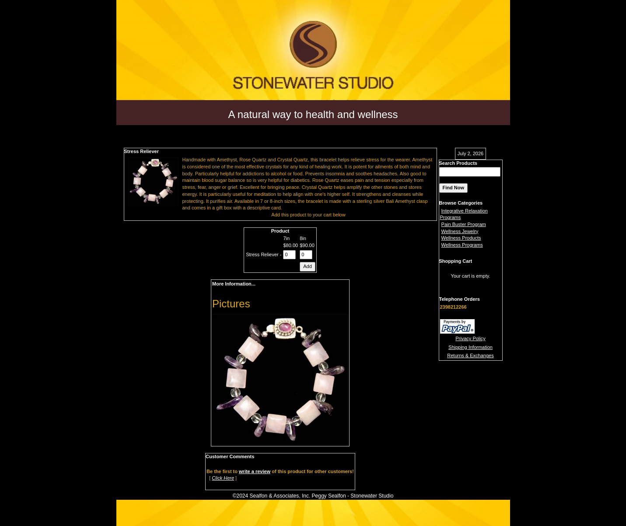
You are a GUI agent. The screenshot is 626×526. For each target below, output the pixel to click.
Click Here (223, 478)
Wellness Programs (462, 244)
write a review (254, 471)
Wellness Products (461, 237)
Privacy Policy (470, 338)
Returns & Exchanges (470, 355)
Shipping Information (470, 347)
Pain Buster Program (463, 224)
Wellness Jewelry (460, 231)
